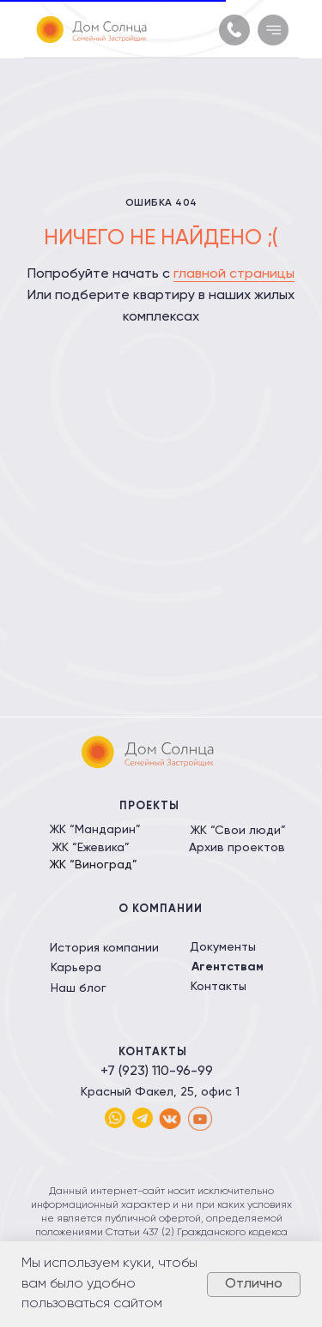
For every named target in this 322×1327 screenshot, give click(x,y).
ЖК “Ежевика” (91, 848)
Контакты (218, 987)
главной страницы (234, 274)
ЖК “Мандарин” (95, 830)
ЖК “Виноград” (93, 865)
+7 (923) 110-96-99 (156, 1071)
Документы (223, 947)
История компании (104, 948)
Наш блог (78, 988)
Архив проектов (237, 848)
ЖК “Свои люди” (238, 831)
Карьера (76, 968)
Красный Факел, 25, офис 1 (160, 1092)
